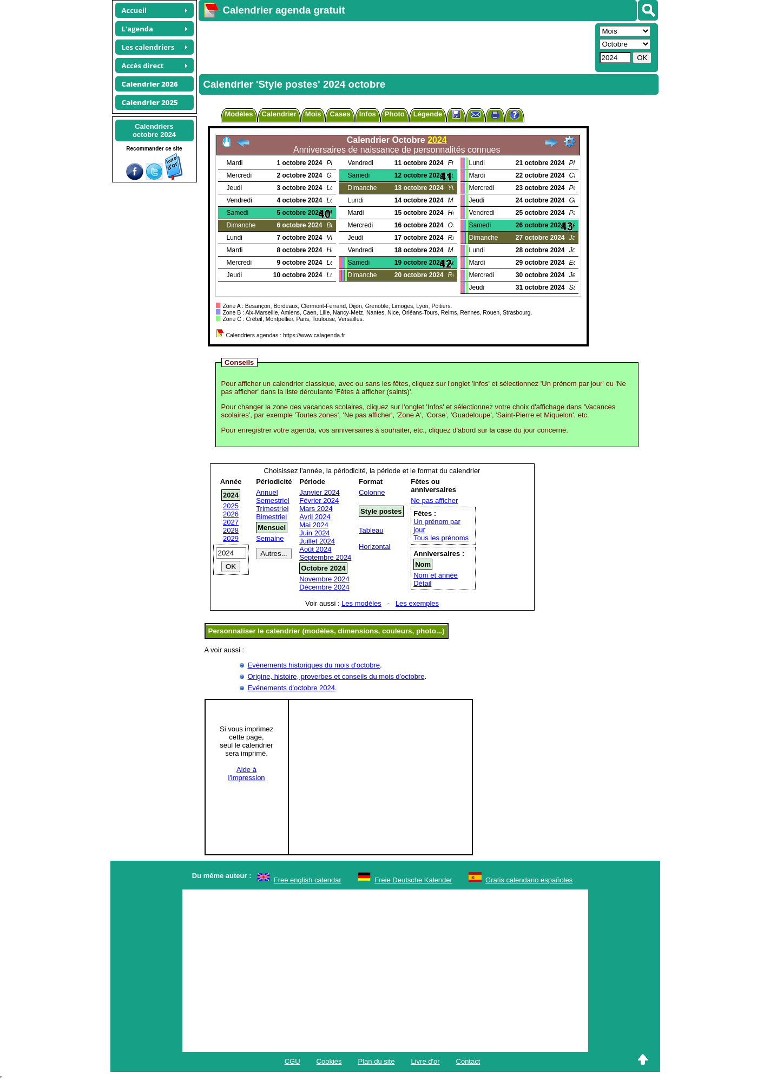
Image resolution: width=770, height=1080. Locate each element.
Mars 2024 (315, 509)
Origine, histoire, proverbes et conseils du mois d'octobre (336, 676)
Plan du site (376, 1061)
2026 (231, 514)
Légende (427, 114)
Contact (468, 1061)
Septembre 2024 (325, 557)
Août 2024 (315, 549)
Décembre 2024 (324, 587)
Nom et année (435, 575)
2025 (231, 506)
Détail (422, 583)
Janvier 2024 (319, 492)
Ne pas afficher (434, 500)
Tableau (371, 530)
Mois (313, 114)
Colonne (372, 492)
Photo (395, 114)
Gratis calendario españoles (528, 880)
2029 (231, 538)
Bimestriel (271, 517)
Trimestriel (272, 509)
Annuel (267, 492)
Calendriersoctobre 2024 (154, 130)
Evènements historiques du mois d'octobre (314, 665)
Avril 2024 (315, 517)
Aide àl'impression (246, 773)
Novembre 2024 (324, 579)
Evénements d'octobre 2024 (291, 688)
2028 (231, 530)
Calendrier (279, 114)
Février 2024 (319, 500)
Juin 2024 (314, 533)
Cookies (329, 1061)
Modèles (239, 114)
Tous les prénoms (441, 538)
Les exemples (417, 603)
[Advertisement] (396, 46)
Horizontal (375, 546)
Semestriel (272, 500)
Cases (340, 114)
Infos (367, 114)
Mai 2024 (313, 525)
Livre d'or (425, 1061)
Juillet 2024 (317, 541)
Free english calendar (307, 880)
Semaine (270, 538)
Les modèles (361, 603)
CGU (292, 1061)
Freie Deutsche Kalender (413, 880)
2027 (231, 522)
